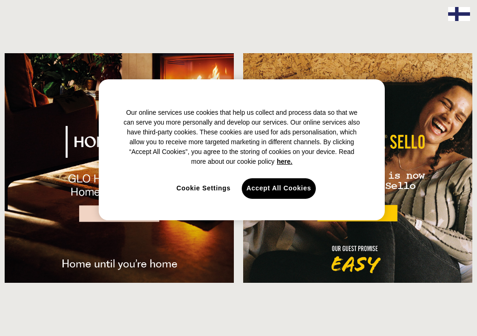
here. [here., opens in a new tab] (284, 161)
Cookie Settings (204, 188)
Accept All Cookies (278, 188)
